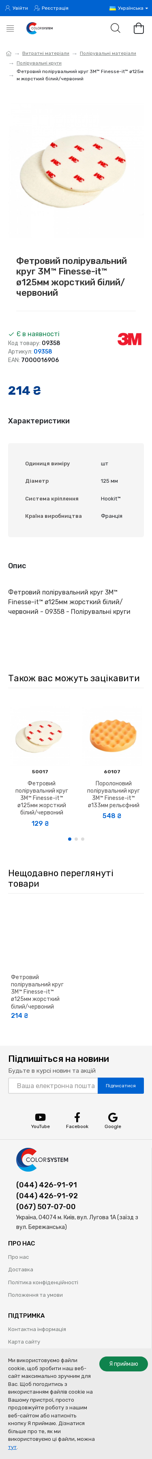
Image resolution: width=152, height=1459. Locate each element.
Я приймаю (123, 1364)
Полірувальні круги (39, 63)
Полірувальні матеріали (108, 53)
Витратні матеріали (45, 53)
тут (12, 1447)
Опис (17, 565)
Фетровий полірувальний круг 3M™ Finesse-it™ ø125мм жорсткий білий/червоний (41, 798)
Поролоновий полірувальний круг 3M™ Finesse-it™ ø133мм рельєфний (113, 794)
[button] (69, 839)
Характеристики (39, 421)
